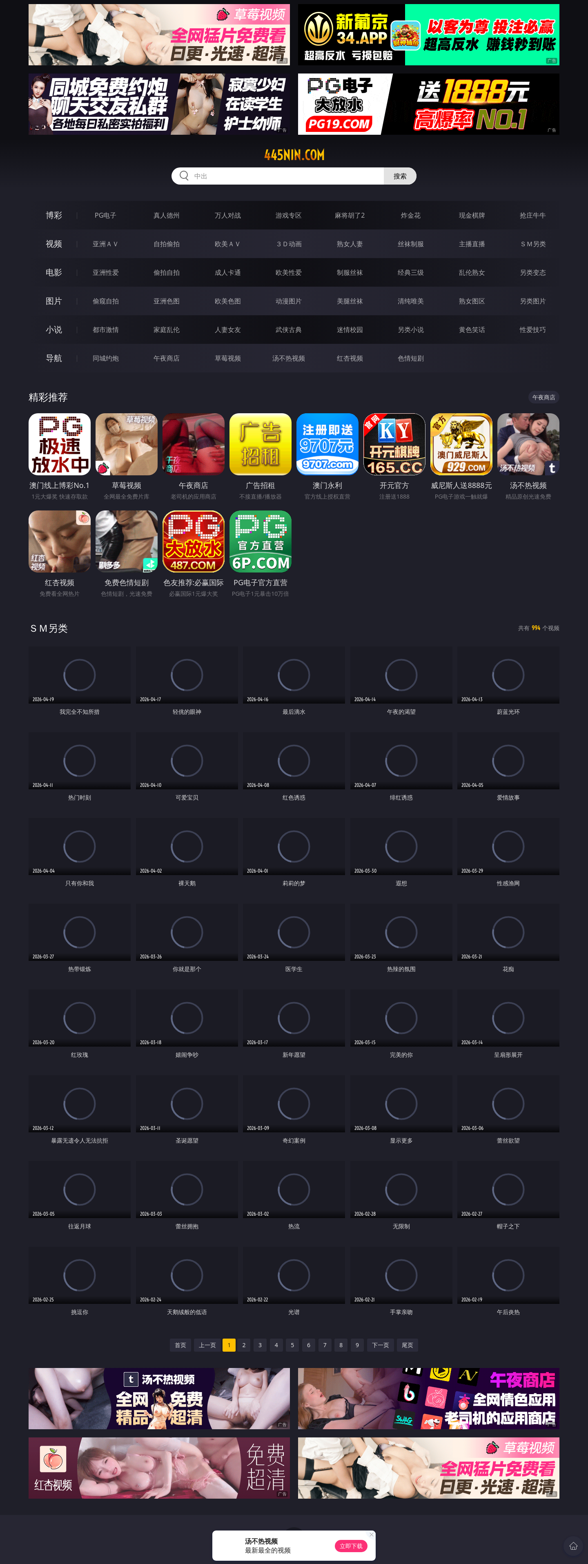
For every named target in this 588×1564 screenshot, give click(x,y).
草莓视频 (228, 358)
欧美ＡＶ (228, 243)
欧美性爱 (289, 272)
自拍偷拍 (167, 243)
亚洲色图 (167, 300)
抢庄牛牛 (533, 215)
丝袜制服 (411, 243)
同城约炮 (106, 358)
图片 (54, 300)
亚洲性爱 (106, 272)
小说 (54, 329)
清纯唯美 (411, 300)
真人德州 (167, 215)
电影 (54, 272)
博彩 (54, 215)
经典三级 (411, 272)
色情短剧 (411, 358)
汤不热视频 (288, 358)
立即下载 (351, 1546)
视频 (54, 243)
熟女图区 (472, 300)
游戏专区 (289, 215)
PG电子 (105, 215)
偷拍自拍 (167, 272)
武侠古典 (289, 329)
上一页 (207, 1345)
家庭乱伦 (167, 329)
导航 (54, 357)
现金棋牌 (472, 215)
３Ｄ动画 (289, 243)
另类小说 (411, 329)
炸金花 (411, 215)
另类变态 (533, 272)
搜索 (400, 176)
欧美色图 (228, 300)
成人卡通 (228, 272)
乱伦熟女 (472, 272)
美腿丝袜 (350, 300)
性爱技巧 (533, 329)
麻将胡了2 (350, 215)
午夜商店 (167, 358)
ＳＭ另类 (533, 243)
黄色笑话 (472, 329)
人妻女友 (228, 329)
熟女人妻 (350, 243)
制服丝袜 (350, 272)
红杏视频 (350, 358)
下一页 (380, 1345)
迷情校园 (350, 329)
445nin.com (294, 155)
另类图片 (533, 300)
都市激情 (106, 329)
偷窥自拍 (106, 300)
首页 (180, 1345)
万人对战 (228, 215)
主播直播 (472, 243)
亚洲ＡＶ (106, 243)
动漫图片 (289, 300)
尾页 (407, 1345)
